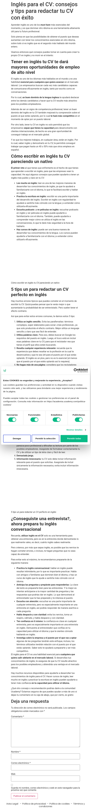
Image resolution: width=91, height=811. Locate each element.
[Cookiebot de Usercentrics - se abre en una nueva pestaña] (76, 370)
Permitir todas (74, 438)
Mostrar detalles (74, 430)
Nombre (15, 752)
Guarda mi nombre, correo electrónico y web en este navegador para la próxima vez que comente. (45, 789)
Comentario (17, 716)
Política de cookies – (61, 803)
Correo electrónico (21, 763)
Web (13, 774)
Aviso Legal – (14, 803)
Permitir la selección (45, 438)
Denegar (17, 438)
